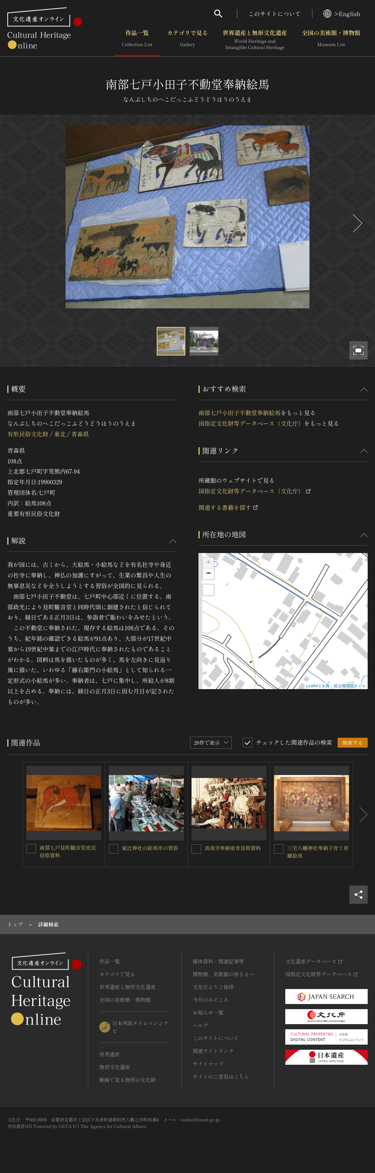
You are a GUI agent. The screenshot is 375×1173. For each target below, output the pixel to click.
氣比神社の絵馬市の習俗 (150, 847)
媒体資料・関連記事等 (218, 961)
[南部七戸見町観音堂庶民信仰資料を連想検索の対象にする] (31, 848)
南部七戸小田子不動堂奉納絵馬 (239, 412)
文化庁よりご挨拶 (213, 986)
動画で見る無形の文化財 (127, 1079)
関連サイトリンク (213, 1050)
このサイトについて (274, 13)
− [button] (208, 573)
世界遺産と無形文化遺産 (255, 40)
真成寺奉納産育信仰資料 (233, 847)
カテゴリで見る (187, 40)
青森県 (80, 433)
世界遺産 (109, 1054)
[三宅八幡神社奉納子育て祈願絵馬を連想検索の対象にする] (278, 849)
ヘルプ (200, 1025)
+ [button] (208, 562)
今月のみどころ (211, 999)
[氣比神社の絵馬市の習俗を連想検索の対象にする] (113, 849)
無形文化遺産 (114, 1067)
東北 (60, 433)
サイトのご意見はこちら (221, 1076)
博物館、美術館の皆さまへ (223, 974)
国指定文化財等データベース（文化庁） (251, 423)
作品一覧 (137, 40)
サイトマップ (208, 1063)
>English (341, 13)
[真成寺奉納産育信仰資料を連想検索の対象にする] (196, 849)
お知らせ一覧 (208, 1012)
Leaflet (312, 686)
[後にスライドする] (357, 223)
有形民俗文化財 (27, 433)
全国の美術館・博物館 (331, 40)
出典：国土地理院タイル (344, 686)
